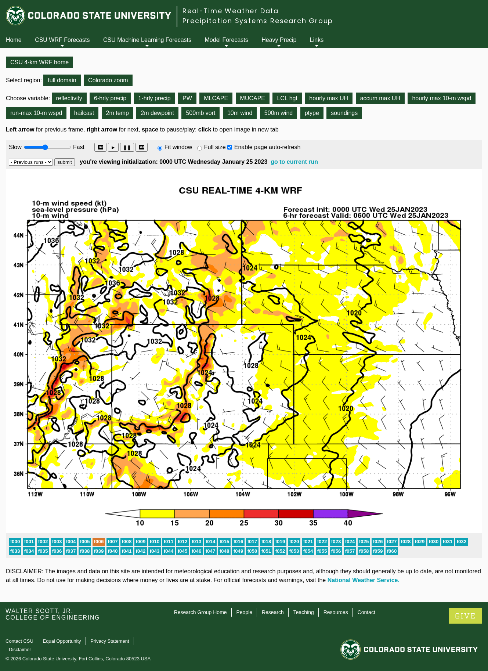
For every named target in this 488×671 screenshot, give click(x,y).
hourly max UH (328, 98)
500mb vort (200, 113)
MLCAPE (216, 98)
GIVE (465, 616)
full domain (62, 80)
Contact (366, 612)
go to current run (294, 162)
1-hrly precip (154, 98)
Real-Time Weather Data (230, 10)
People (244, 612)
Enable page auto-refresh (267, 147)
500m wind (278, 113)
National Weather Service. (364, 580)
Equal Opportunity (62, 641)
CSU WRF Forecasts (62, 40)
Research (273, 612)
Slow (15, 147)
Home (14, 40)
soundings (344, 113)
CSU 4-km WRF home (39, 62)
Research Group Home (200, 612)
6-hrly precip (110, 98)
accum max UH (380, 98)
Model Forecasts (226, 40)
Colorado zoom (108, 80)
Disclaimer (20, 649)
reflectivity (69, 98)
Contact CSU (19, 641)
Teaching (303, 612)
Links (316, 40)
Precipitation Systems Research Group (257, 20)
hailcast (84, 113)
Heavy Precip (278, 40)
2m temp (117, 113)
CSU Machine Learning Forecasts (147, 40)
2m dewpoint (157, 113)
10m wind (239, 113)
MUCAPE (252, 98)
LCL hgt (287, 98)
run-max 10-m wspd (36, 113)
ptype (312, 113)
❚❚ (127, 147)
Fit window (178, 147)
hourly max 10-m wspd (441, 98)
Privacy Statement (109, 641)
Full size (215, 147)
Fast (78, 147)
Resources (335, 612)
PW (187, 98)
